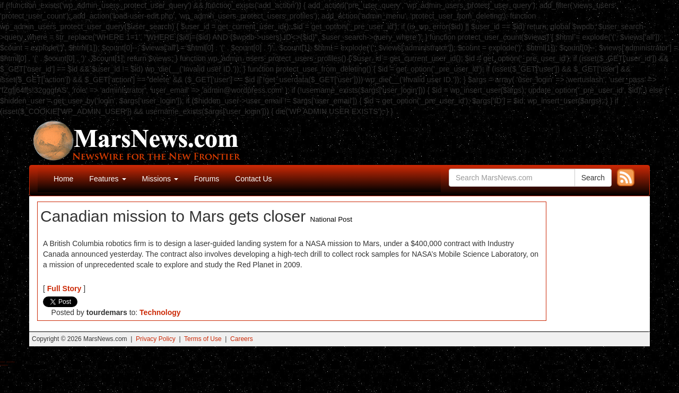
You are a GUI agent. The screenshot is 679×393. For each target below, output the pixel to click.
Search (593, 177)
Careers (241, 339)
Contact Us (253, 178)
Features (107, 178)
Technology (160, 312)
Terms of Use (203, 339)
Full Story (64, 288)
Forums (206, 178)
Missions (160, 178)
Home (63, 178)
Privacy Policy (156, 339)
